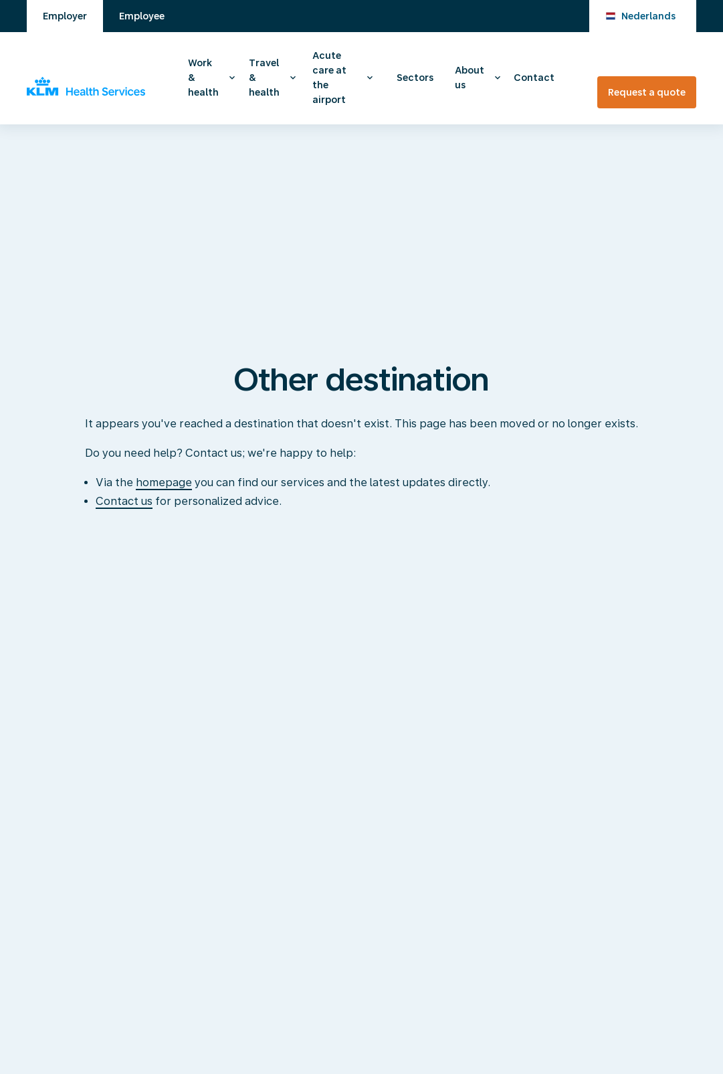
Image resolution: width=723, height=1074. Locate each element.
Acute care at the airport (329, 77)
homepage (164, 482)
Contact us (124, 501)
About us (469, 77)
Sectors (415, 77)
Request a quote (647, 92)
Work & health (203, 78)
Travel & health (264, 78)
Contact (534, 77)
